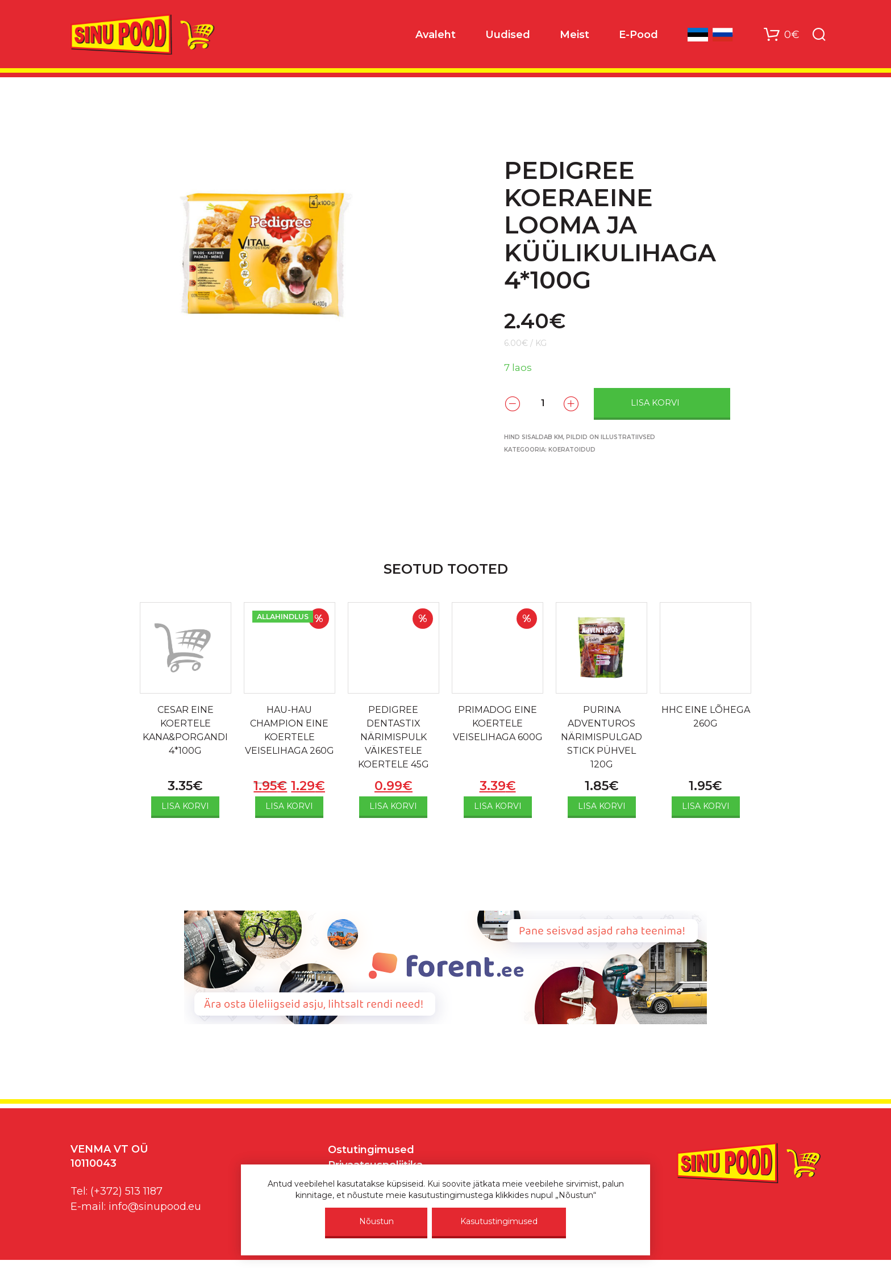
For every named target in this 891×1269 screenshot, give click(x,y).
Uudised (507, 34)
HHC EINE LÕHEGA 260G (705, 716)
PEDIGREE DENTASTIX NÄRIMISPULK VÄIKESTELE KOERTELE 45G (393, 737)
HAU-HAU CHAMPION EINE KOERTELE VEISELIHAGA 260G (289, 730)
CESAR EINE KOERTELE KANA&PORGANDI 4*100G (185, 730)
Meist (574, 34)
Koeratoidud (572, 449)
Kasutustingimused (499, 1221)
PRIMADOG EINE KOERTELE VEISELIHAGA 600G (498, 723)
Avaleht (435, 34)
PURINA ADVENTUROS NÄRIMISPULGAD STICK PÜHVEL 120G (601, 737)
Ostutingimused (371, 1149)
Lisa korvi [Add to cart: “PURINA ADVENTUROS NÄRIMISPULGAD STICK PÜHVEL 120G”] (602, 806)
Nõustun (376, 1221)
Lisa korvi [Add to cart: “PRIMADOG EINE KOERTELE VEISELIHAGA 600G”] (498, 806)
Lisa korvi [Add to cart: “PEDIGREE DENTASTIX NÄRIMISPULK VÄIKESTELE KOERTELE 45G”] (393, 806)
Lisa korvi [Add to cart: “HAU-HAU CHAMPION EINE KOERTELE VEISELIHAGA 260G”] (289, 806)
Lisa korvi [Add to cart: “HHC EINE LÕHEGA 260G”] (706, 806)
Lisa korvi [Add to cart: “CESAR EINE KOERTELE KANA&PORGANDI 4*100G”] (185, 806)
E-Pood (638, 34)
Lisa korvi (655, 403)
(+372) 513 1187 (126, 1191)
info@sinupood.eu (155, 1206)
